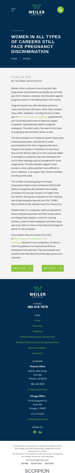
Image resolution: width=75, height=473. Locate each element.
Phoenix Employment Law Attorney (37, 336)
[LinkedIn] (40, 432)
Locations (37, 331)
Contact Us (37, 353)
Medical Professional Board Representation (37, 342)
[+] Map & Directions (37, 389)
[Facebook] (34, 432)
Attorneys (37, 325)
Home (37, 320)
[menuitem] (24, 463)
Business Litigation (37, 347)
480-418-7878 (37, 307)
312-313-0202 (37, 413)
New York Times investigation (33, 116)
